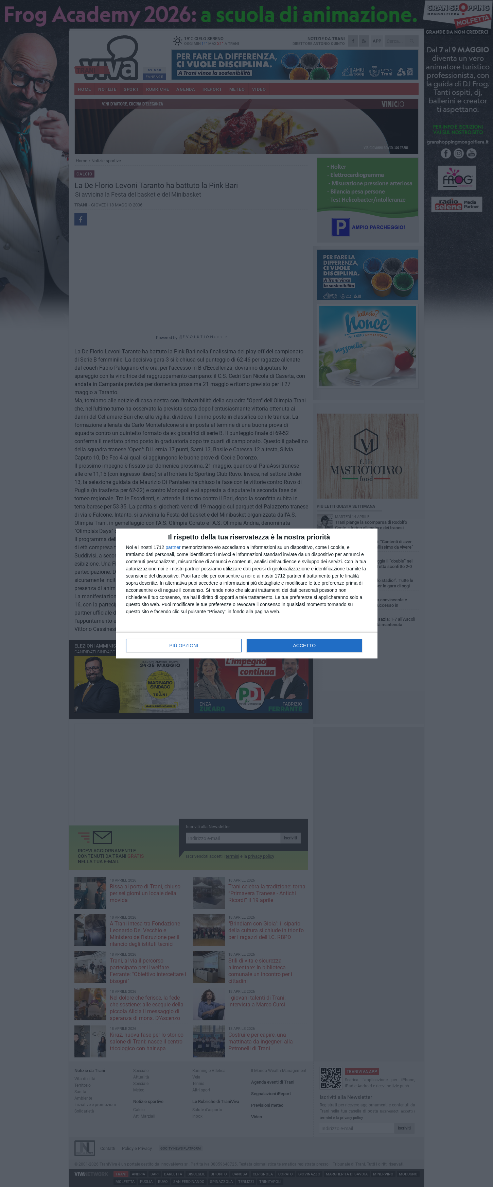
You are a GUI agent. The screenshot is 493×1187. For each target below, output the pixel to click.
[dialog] (246, 593)
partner (172, 547)
